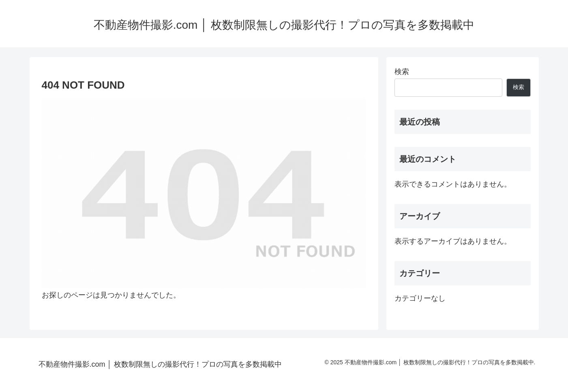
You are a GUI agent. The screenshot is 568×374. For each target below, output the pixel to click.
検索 (401, 72)
